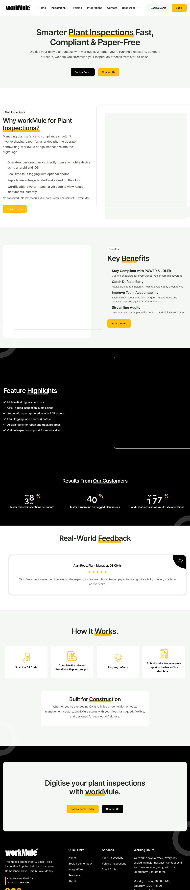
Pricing (77, 7)
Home (42, 7)
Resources (130, 7)
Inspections (60, 7)
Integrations (94, 7)
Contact (112, 7)
